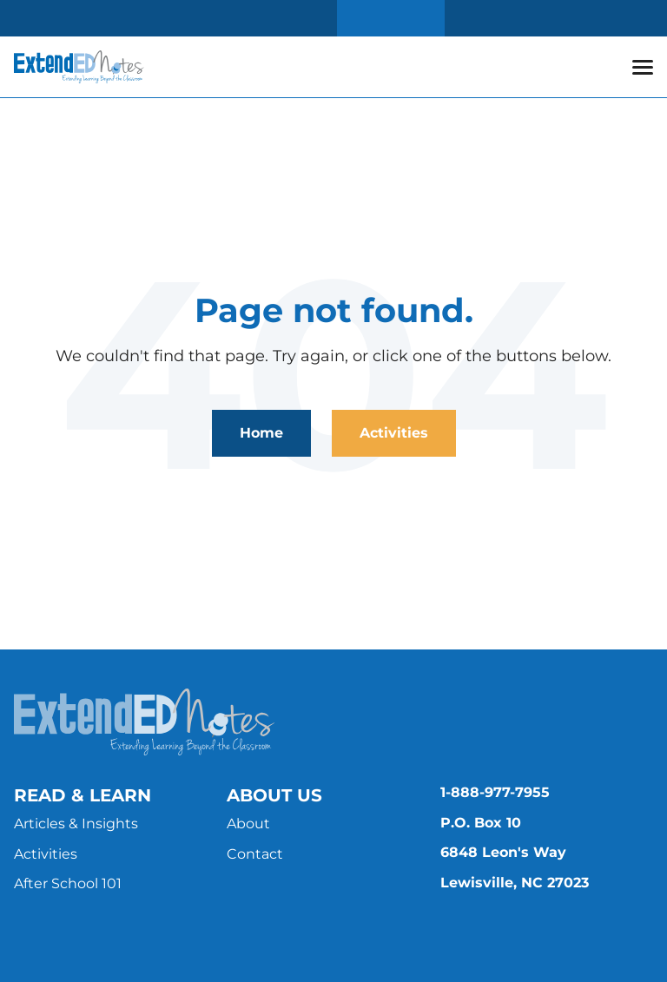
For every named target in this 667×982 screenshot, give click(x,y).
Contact (255, 854)
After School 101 (68, 883)
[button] (642, 66)
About (248, 823)
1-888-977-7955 (495, 792)
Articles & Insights (76, 823)
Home (261, 433)
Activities (394, 433)
